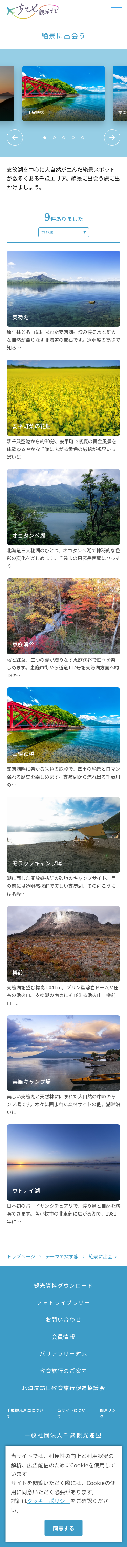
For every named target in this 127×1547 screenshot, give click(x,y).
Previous (15, 137)
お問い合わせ (64, 1319)
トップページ (21, 1256)
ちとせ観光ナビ (33, 11)
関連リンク (108, 1413)
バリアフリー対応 (63, 1353)
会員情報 (63, 1336)
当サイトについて (71, 1413)
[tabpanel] (63, 93)
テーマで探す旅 (62, 1256)
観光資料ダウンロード (63, 1285)
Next (112, 137)
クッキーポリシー (48, 1501)
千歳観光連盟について (25, 1413)
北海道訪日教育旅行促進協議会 (63, 1387)
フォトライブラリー (63, 1302)
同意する (64, 1528)
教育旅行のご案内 (63, 1370)
